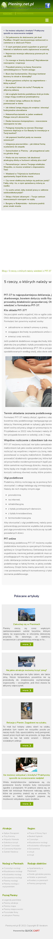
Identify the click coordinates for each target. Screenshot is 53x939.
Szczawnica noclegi (13, 877)
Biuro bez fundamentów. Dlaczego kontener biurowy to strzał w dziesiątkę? (25, 75)
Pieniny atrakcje (11, 903)
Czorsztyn (33, 839)
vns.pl (31, 851)
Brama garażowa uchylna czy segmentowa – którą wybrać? (25, 82)
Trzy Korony (9, 836)
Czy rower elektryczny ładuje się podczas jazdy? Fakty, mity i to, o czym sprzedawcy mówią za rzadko (26, 183)
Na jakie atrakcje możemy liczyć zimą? (26, 670)
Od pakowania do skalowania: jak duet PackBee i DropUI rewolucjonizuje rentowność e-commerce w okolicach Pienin (26, 40)
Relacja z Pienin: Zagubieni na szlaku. (27, 722)
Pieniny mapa (10, 906)
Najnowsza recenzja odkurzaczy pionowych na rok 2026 (26, 55)
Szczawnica (34, 848)
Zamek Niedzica (11, 851)
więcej (25, 644)
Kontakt (7, 13)
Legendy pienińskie (12, 899)
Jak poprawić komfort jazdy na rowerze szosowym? (22, 138)
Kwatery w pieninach (38, 880)
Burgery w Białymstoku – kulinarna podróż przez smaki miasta (24, 204)
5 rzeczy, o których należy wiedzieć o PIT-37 (30, 271)
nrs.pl (31, 854)
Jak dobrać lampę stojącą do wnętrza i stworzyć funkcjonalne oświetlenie (26, 109)
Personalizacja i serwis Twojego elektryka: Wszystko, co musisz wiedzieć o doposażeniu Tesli (24, 167)
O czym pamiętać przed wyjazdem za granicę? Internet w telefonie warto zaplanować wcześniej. (26, 48)
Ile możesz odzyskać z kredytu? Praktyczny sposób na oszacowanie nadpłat (24, 32)
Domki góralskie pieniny (40, 874)
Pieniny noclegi (11, 880)
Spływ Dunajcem (11, 833)
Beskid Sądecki (36, 836)
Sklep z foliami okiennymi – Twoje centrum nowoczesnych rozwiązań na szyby (24, 198)
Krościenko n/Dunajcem (39, 845)
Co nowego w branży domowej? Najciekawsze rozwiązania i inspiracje (26, 61)
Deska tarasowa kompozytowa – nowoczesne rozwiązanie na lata (25, 122)
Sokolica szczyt (11, 842)
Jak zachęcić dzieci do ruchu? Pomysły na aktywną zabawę (23, 88)
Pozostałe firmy (11, 912)
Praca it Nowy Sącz (38, 833)
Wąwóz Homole (11, 839)
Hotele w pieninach (38, 877)
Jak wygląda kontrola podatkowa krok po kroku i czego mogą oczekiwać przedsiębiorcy (26, 95)
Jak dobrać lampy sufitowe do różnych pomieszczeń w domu (22, 102)
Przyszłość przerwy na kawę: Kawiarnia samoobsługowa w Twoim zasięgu (22, 68)
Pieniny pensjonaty (37, 883)
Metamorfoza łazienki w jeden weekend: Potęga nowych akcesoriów (23, 115)
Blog (4, 271)
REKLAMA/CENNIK (25, 13)
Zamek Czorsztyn (12, 845)
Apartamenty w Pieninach (35, 869)
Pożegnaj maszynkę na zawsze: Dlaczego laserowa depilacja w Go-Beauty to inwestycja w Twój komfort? (26, 131)
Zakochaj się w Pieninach (26, 624)
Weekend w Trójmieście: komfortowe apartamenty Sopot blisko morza (22, 175)
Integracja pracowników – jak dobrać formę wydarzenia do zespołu (24, 145)
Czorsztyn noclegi (12, 868)
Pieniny (21, 4)
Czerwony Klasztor (12, 848)
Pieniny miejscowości (13, 909)
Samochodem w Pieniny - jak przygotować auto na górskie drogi (26, 152)
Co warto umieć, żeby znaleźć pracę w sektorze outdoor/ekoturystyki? (26, 191)
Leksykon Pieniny (11, 915)
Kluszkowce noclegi (38, 842)
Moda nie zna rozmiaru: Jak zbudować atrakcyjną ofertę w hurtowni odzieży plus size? (25, 159)
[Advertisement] (26, 242)
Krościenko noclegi (12, 874)
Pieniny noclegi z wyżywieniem (10, 885)
